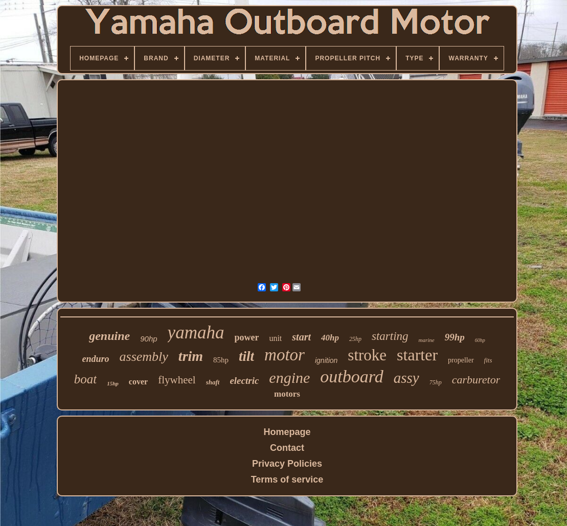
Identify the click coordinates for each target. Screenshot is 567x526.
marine (427, 340)
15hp (113, 383)
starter (417, 355)
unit (275, 338)
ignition (326, 360)
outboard (351, 376)
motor (284, 355)
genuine (109, 335)
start (301, 336)
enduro (95, 359)
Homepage (286, 432)
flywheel (176, 380)
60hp (480, 340)
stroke (367, 355)
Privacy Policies (287, 464)
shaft (213, 382)
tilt (246, 356)
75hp (435, 382)
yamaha (196, 332)
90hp (148, 338)
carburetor (476, 379)
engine (289, 377)
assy (406, 378)
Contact (287, 448)
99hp (455, 337)
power (246, 337)
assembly (144, 356)
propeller (461, 360)
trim (190, 356)
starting (390, 336)
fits (488, 360)
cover (138, 381)
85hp (221, 360)
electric (244, 380)
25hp (355, 338)
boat (85, 379)
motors (287, 394)
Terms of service (287, 479)
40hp (330, 337)
